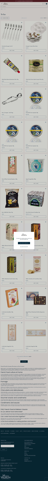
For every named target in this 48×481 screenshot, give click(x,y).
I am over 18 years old (24, 243)
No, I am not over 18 (24, 246)
